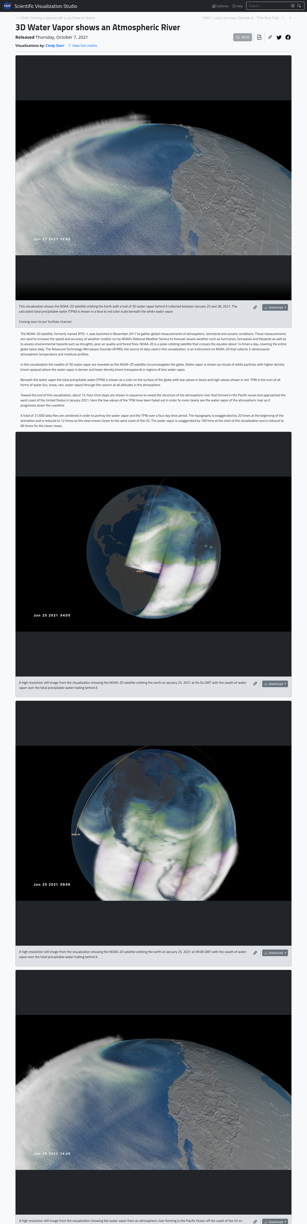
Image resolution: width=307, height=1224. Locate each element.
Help (237, 6)
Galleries (220, 6)
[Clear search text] (291, 6)
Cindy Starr (55, 45)
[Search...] (267, 6)
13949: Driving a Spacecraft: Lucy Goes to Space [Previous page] (57, 18)
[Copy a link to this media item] (255, 307)
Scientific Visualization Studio (45, 6)
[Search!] (299, 6)
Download (274, 307)
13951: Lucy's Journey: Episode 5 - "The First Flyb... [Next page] (241, 18)
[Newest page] (290, 17)
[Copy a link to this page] (270, 37)
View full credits (82, 45)
